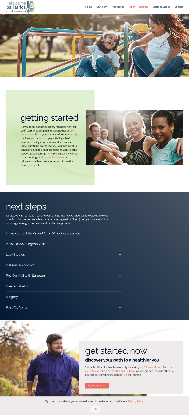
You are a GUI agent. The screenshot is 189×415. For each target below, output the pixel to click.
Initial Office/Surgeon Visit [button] (25, 244)
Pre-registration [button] (18, 286)
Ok (95, 409)
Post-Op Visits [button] (16, 307)
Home (88, 6)
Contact (179, 6)
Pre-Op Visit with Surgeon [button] (25, 275)
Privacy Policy (135, 401)
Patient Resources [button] (138, 6)
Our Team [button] (101, 6)
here (49, 153)
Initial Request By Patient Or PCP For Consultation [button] (43, 233)
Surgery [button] (12, 297)
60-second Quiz (153, 367)
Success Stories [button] (161, 6)
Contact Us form (125, 370)
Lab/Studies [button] (15, 254)
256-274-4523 (92, 370)
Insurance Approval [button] (20, 265)
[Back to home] (20, 7)
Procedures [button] (117, 6)
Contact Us (97, 385)
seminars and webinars (50, 157)
